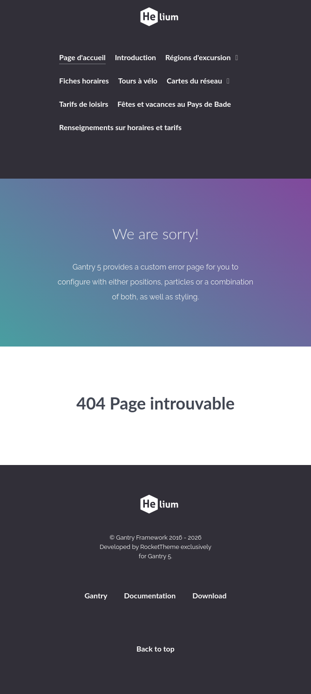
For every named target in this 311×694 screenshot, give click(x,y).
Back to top (155, 648)
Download (209, 595)
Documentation (150, 595)
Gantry (95, 595)
